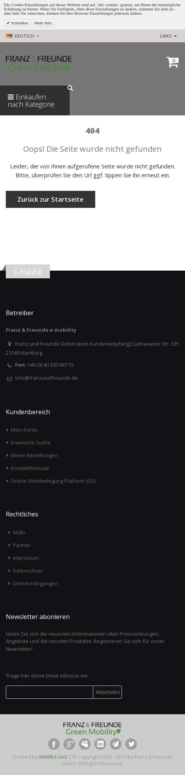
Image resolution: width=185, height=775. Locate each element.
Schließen (19, 23)
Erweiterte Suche (31, 442)
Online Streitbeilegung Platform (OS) (53, 480)
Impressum (26, 557)
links (165, 36)
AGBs (19, 532)
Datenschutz (28, 570)
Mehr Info (43, 23)
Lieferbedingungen (35, 583)
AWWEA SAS (53, 756)
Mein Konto (24, 429)
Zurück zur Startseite (50, 199)
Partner (22, 545)
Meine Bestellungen (34, 455)
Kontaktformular (30, 468)
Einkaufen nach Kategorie (31, 100)
